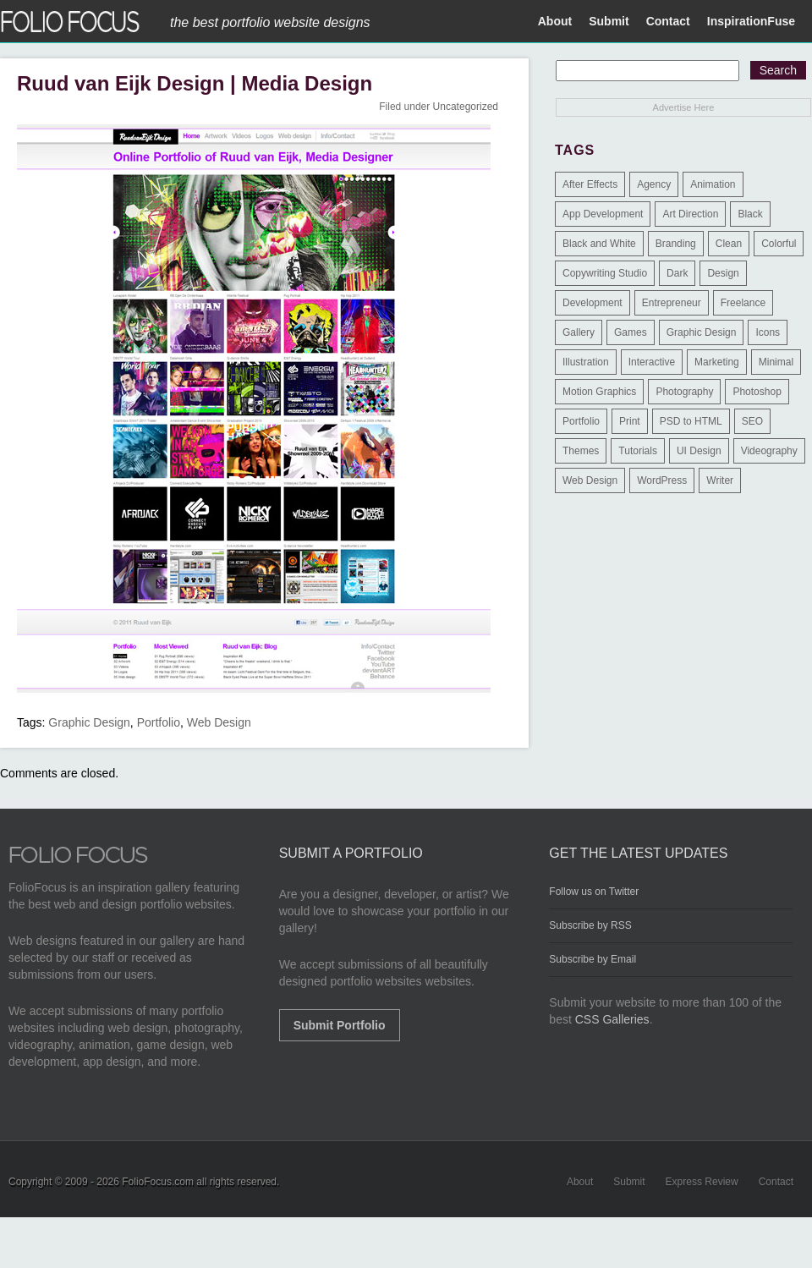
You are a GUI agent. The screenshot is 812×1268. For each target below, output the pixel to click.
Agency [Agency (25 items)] (654, 184)
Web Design (219, 722)
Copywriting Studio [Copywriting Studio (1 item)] (604, 273)
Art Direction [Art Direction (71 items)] (690, 214)
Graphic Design (89, 722)
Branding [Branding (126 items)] (676, 244)
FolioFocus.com (158, 1182)
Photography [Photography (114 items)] (684, 392)
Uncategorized (465, 107)
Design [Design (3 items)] (722, 273)
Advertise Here (684, 107)
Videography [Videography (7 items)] (769, 451)
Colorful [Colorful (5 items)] (778, 244)
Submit (608, 21)
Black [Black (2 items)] (750, 214)
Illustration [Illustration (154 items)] (585, 362)
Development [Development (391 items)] (592, 303)
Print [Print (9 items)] (629, 421)
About (555, 21)
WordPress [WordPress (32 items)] (662, 480)
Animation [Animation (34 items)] (712, 184)
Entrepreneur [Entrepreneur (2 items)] (671, 303)
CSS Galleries (612, 1019)
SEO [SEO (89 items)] (752, 421)
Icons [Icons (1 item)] (767, 332)
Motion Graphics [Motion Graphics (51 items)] (599, 392)
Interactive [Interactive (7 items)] (651, 362)
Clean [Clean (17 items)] (729, 244)
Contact (668, 21)
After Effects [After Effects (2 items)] (589, 184)
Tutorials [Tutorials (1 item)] (637, 451)
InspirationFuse (751, 21)
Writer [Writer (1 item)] (719, 480)
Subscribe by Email (592, 959)
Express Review (702, 1182)
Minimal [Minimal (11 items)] (776, 362)
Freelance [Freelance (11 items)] (743, 303)
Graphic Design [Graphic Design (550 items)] (702, 332)
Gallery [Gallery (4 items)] (578, 332)
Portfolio (158, 722)
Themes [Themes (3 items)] (580, 451)
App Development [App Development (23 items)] (602, 214)
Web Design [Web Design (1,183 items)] (589, 480)
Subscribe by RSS (590, 925)
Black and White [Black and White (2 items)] (599, 244)
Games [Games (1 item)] (630, 332)
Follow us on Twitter (594, 891)
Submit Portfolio (340, 1025)
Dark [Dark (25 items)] (677, 273)
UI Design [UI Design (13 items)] (699, 451)
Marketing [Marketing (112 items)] (716, 362)
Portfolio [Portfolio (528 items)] (581, 421)
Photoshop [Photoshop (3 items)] (756, 392)
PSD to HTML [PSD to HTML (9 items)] (691, 421)
